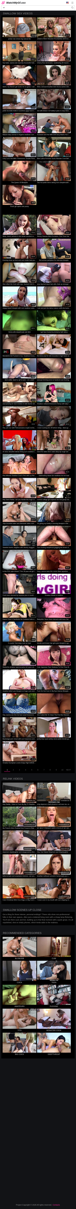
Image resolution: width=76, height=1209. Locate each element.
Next (68, 770)
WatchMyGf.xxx (16, 2)
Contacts (56, 1205)
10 (62, 770)
